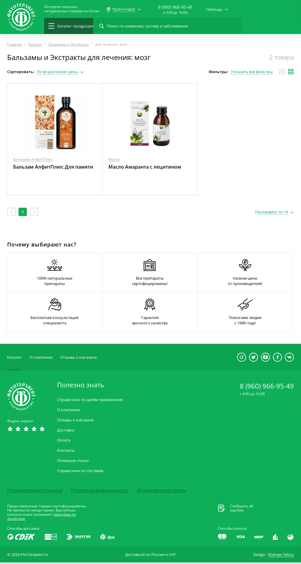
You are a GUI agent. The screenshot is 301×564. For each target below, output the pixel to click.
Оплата (63, 441)
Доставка (65, 431)
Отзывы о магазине (78, 358)
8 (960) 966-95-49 (175, 7)
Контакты (66, 451)
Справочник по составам (80, 472)
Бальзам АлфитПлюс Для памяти (53, 167)
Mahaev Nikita (281, 556)
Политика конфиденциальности (100, 491)
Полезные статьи (73, 462)
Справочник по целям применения (90, 401)
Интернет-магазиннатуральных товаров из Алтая (71, 9)
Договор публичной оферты (161, 491)
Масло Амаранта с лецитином (144, 167)
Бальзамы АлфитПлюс (33, 159)
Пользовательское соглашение (35, 491)
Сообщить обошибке (241, 510)
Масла (114, 159)
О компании (41, 358)
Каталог (14, 358)
